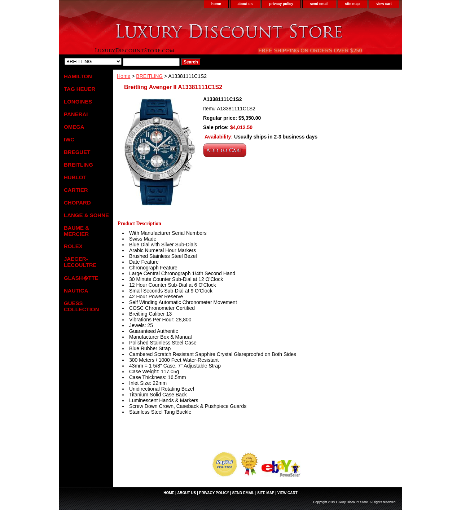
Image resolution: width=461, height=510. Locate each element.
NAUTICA (76, 290)
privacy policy (281, 4)
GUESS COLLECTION (81, 306)
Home (123, 76)
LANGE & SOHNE (86, 215)
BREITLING (149, 76)
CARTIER (76, 190)
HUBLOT (75, 177)
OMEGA (74, 127)
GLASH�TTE (81, 278)
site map (352, 4)
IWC (69, 139)
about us (245, 4)
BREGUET (77, 152)
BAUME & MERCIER (76, 231)
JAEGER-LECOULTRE (80, 262)
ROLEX (73, 246)
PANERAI (76, 114)
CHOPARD (77, 202)
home (216, 4)
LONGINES (78, 101)
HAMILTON (78, 76)
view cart (384, 4)
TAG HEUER (79, 89)
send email (319, 4)
